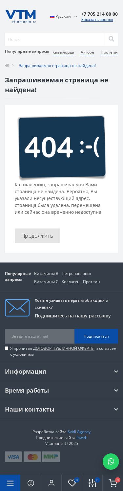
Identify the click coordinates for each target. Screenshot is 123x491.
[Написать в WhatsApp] (111, 461)
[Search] (111, 39)
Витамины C (46, 281)
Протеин (91, 281)
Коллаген (71, 281)
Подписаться (96, 336)
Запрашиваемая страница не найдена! (57, 65)
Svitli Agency (79, 431)
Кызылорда (63, 52)
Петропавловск (76, 273)
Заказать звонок (97, 19)
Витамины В (46, 273)
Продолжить (37, 235)
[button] (51, 483)
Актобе (87, 52)
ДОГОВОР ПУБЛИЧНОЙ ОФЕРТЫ (63, 348)
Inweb (81, 437)
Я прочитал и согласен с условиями (63, 351)
